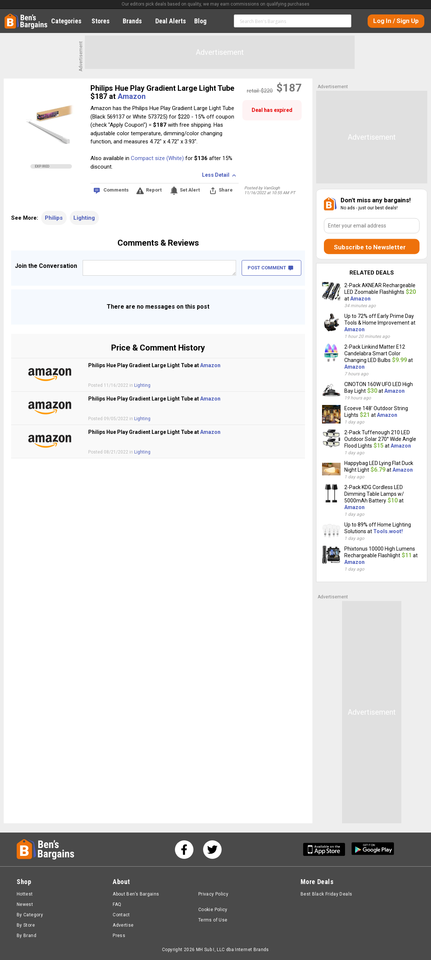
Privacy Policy (213, 894)
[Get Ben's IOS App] (327, 849)
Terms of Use (212, 920)
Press (119, 935)
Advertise (123, 925)
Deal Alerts (170, 20)
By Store (26, 925)
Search (344, 20)
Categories (70, 20)
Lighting (84, 218)
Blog (204, 20)
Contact (121, 914)
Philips (54, 218)
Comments (116, 190)
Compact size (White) (157, 158)
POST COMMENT (270, 267)
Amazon (131, 96)
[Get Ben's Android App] (373, 849)
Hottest (25, 894)
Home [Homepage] (10, 16)
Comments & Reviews (158, 243)
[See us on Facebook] (184, 849)
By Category (30, 914)
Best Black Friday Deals (326, 894)
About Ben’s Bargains (136, 894)
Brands (136, 20)
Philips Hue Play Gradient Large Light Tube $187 (162, 92)
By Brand (26, 935)
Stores (105, 20)
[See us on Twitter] (212, 849)
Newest (25, 904)
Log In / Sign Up (396, 20)
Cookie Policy (213, 909)
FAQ (117, 904)
